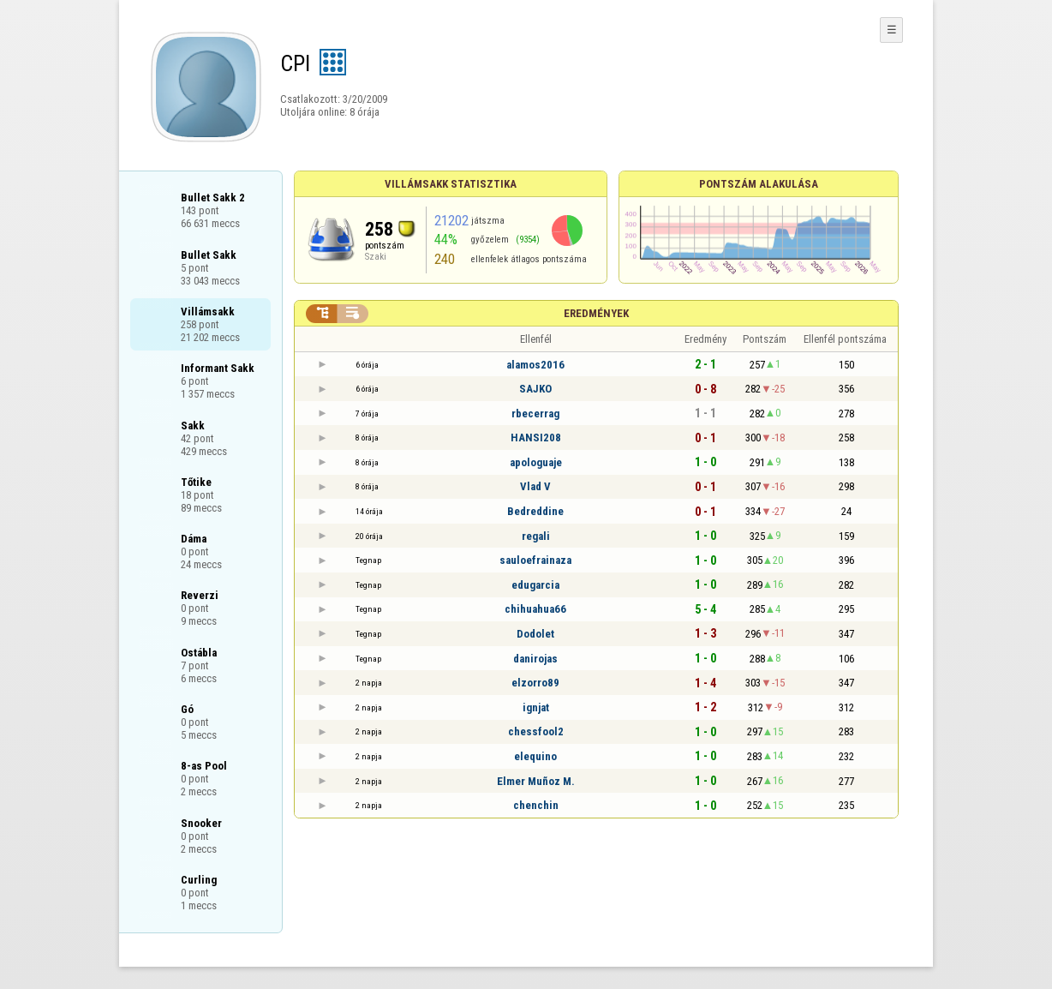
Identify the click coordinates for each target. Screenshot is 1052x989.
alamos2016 (535, 364)
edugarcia (535, 584)
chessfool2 (536, 731)
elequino (535, 756)
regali (536, 536)
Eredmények (596, 313)
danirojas (535, 658)
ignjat (536, 707)
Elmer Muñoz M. (536, 781)
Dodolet (535, 633)
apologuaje (536, 462)
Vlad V (535, 486)
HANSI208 (536, 437)
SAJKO (535, 388)
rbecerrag (535, 413)
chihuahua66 (535, 608)
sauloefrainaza (535, 560)
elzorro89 (535, 682)
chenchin (536, 805)
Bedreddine (535, 511)
